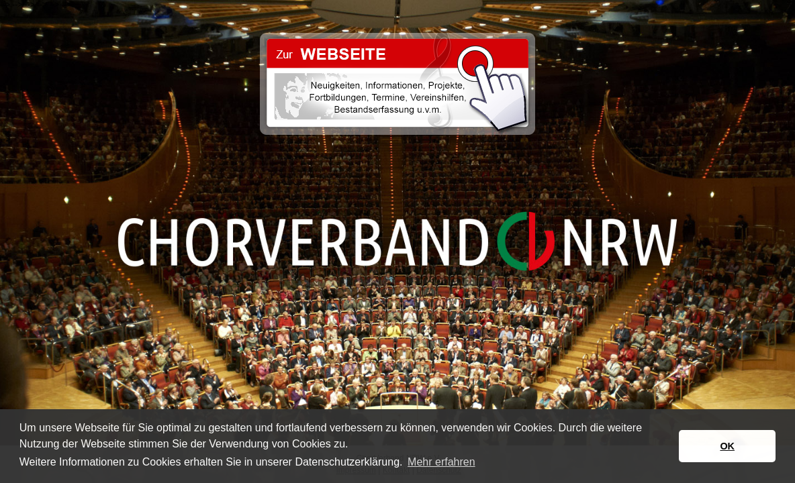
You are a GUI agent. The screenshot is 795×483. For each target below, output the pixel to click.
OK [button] (727, 446)
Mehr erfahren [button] (441, 462)
